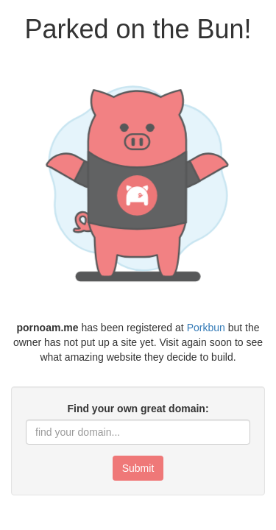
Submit (138, 468)
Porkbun (206, 327)
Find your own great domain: (137, 408)
